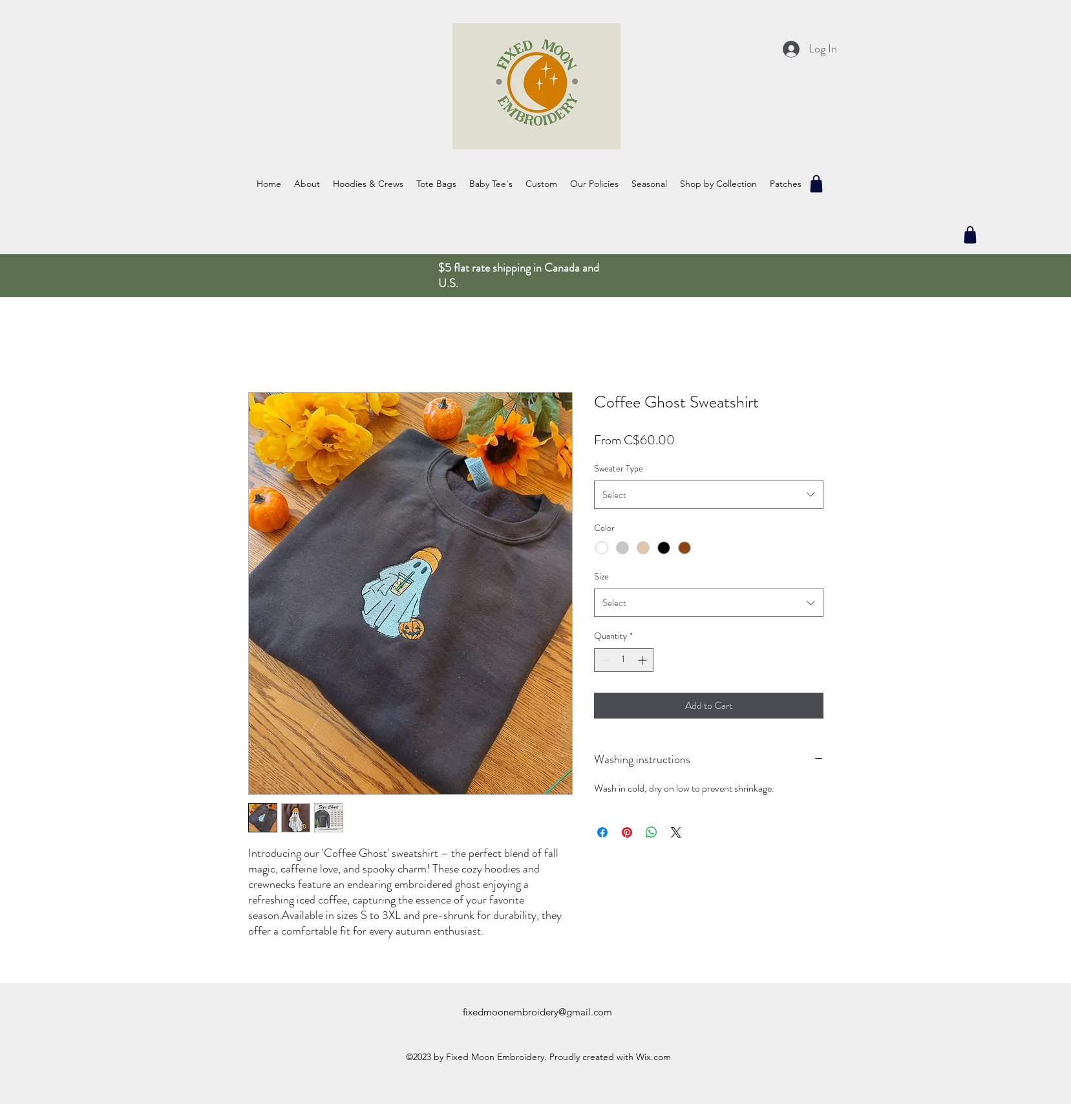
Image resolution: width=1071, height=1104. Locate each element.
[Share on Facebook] (602, 832)
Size (601, 576)
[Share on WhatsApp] (651, 832)
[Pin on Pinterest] (627, 832)
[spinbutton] (623, 660)
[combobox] (708, 495)
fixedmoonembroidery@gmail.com (537, 1012)
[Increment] (643, 660)
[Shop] (816, 183)
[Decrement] (604, 660)
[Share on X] (676, 832)
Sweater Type (618, 468)
